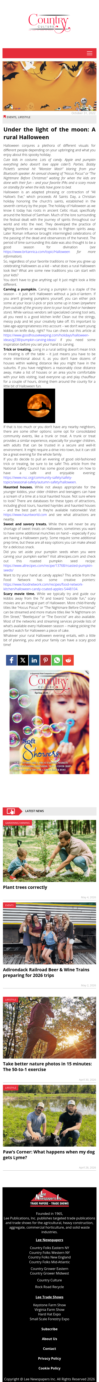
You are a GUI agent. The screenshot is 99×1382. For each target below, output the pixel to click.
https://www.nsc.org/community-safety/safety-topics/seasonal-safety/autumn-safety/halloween (40, 479)
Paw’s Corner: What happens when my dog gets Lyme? (49, 1154)
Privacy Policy (49, 1358)
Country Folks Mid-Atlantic (49, 1262)
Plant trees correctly (25, 887)
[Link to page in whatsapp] (57, 660)
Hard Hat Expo (49, 1314)
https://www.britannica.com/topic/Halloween (37, 251)
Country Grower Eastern (49, 1268)
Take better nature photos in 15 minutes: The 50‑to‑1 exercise (47, 1066)
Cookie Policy (49, 1368)
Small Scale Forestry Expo (49, 1319)
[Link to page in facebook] (11, 660)
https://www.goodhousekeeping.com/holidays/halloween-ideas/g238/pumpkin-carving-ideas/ (46, 337)
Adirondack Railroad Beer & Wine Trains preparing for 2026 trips (46, 972)
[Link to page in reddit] (68, 660)
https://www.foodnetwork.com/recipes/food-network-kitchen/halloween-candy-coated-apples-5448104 (43, 586)
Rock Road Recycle (49, 1287)
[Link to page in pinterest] (45, 660)
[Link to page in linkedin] (34, 660)
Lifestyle (24, 117)
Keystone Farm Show (49, 1305)
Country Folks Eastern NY (49, 1248)
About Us (49, 1339)
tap (89, 53)
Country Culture (49, 1280)
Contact (49, 1348)
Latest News (34, 811)
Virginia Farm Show (49, 1309)
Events (11, 117)
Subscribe (49, 1329)
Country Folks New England (49, 1257)
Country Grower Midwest (49, 1273)
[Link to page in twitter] (23, 660)
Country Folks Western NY (49, 1252)
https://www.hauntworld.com (25, 514)
